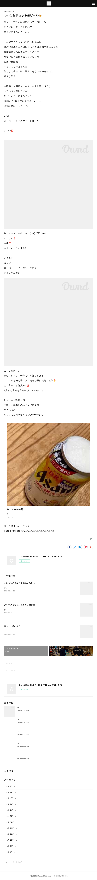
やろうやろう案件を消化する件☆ (19, 583)
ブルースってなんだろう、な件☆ (19, 605)
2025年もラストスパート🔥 (28, 756)
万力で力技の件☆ (12, 626)
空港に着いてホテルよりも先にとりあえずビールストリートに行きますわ (34, 610)
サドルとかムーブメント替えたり (31, 744)
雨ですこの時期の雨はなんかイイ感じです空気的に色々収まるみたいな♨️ (34, 588)
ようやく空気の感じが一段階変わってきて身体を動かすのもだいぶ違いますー (35, 631)
